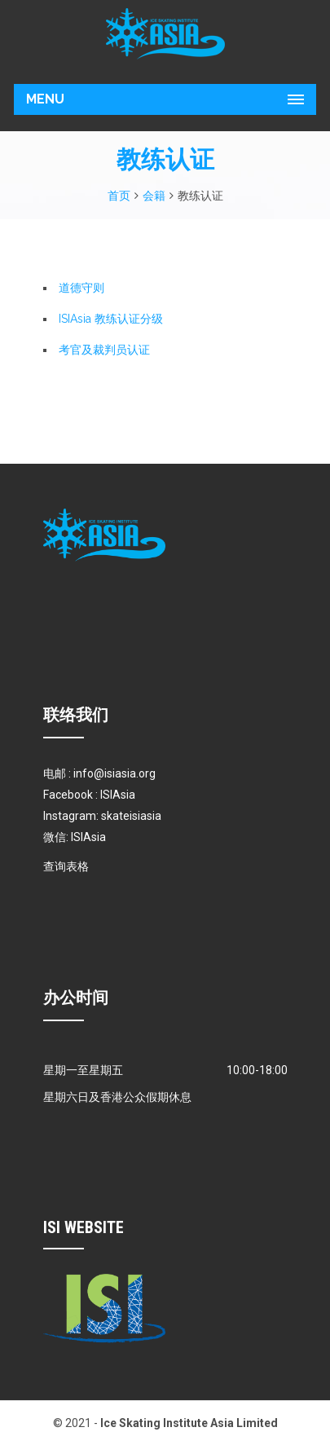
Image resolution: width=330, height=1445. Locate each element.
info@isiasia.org (114, 773)
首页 (119, 195)
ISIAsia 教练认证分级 (111, 318)
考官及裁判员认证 (104, 349)
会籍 (154, 195)
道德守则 (81, 287)
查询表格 (66, 866)
